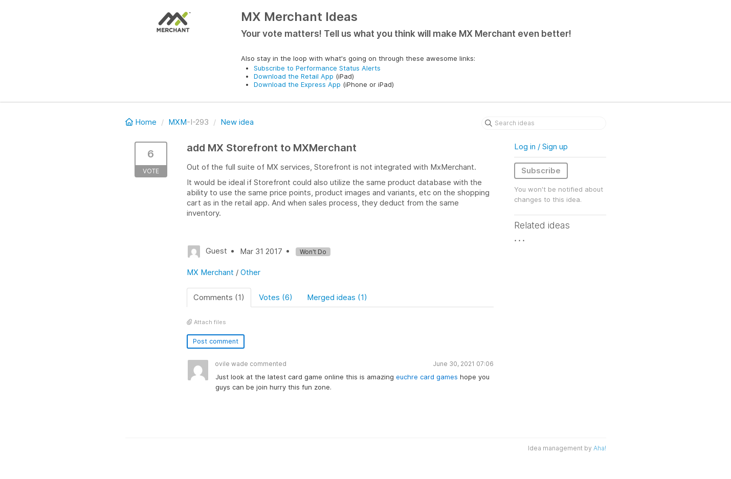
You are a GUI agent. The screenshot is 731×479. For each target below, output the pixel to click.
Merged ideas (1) (337, 297)
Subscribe (541, 170)
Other (250, 272)
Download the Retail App (294, 76)
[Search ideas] (543, 123)
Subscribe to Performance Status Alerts (317, 68)
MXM (177, 122)
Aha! (599, 448)
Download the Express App (297, 84)
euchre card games (427, 377)
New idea (237, 122)
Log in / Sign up (541, 146)
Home (142, 122)
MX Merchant (210, 272)
